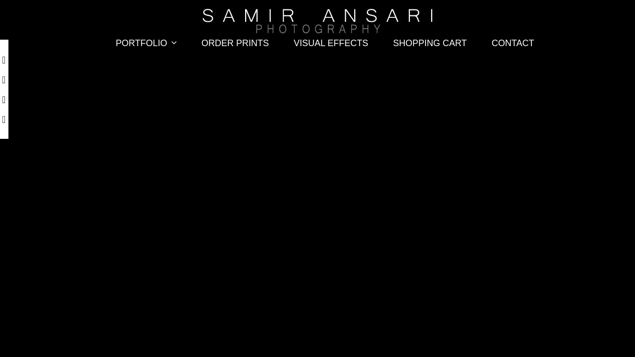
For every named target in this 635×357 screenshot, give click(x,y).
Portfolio (149, 43)
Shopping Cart (430, 43)
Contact (513, 43)
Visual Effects (331, 43)
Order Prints (235, 43)
